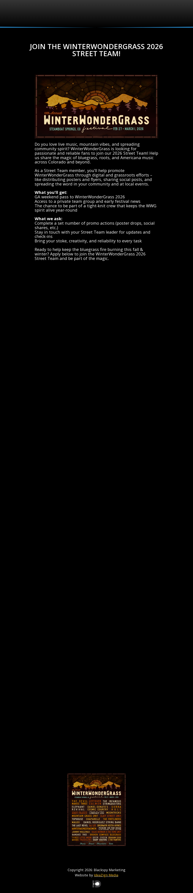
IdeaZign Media (106, 875)
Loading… (96, 518)
